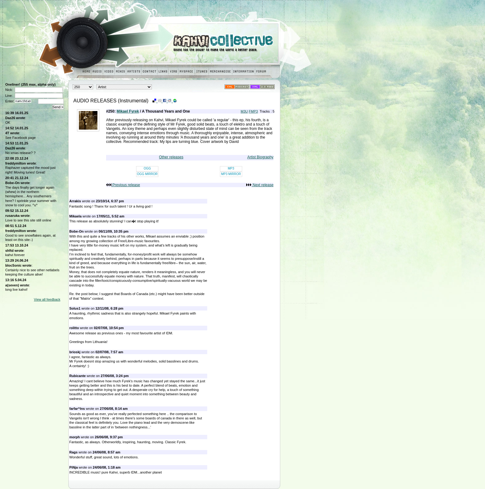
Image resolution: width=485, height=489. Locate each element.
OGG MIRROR (147, 174)
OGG (147, 168)
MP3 (231, 168)
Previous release (123, 185)
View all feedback (47, 299)
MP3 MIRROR (231, 174)
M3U (244, 111)
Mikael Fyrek (128, 111)
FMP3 (253, 111)
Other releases (171, 157)
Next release (259, 185)
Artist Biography (260, 157)
